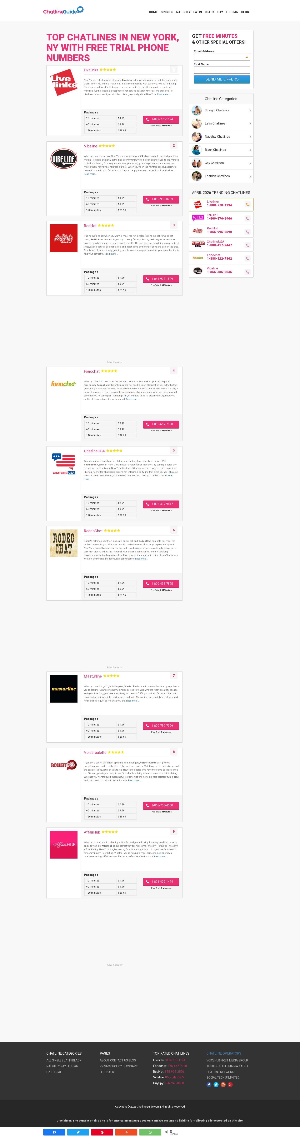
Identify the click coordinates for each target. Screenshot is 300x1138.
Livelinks (91, 70)
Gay (220, 12)
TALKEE (244, 1066)
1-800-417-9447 (162, 504)
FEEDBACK (107, 1072)
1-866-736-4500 (162, 805)
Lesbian (232, 12)
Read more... (163, 94)
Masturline (93, 676)
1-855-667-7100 (162, 424)
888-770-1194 (175, 1060)
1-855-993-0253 (162, 199)
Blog (245, 12)
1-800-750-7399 (162, 725)
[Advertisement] (114, 331)
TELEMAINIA (230, 1066)
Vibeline (90, 146)
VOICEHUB (213, 1060)
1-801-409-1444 (162, 881)
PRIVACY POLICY (111, 1066)
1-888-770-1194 (162, 119)
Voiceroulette (95, 752)
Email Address (221, 51)
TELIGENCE (213, 1066)
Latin (197, 12)
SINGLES (57, 1060)
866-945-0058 (174, 1083)
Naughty (183, 12)
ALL (48, 1060)
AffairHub (92, 832)
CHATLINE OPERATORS (223, 1053)
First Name (201, 64)
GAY (63, 1066)
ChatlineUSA (94, 451)
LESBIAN (72, 1066)
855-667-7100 (177, 1066)
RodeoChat (93, 531)
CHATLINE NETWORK (220, 1072)
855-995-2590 (174, 1072)
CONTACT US (119, 1060)
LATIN (68, 1060)
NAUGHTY (53, 1066)
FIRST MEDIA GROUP (234, 1060)
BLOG (132, 1060)
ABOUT (105, 1060)
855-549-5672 (174, 1077)
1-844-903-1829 (162, 278)
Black (209, 12)
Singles (167, 12)
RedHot (90, 226)
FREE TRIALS (55, 1072)
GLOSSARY (130, 1066)
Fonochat (92, 371)
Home (153, 12)
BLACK (76, 1060)
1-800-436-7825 (162, 583)
